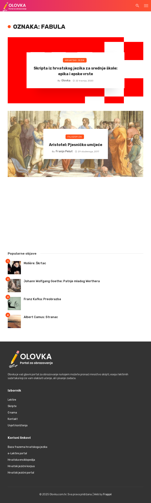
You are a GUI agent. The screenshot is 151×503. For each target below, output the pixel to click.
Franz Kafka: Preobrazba (42, 299)
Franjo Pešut (64, 151)
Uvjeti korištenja (17, 425)
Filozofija (75, 136)
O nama (12, 412)
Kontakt (13, 419)
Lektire (12, 399)
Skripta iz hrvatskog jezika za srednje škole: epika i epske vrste (75, 71)
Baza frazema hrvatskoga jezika (27, 447)
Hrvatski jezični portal (21, 472)
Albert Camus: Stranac (41, 317)
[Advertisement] (75, 214)
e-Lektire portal (17, 453)
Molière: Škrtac (35, 263)
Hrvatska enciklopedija (21, 459)
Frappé (107, 494)
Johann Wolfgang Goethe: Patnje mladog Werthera (62, 281)
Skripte (12, 406)
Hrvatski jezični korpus (21, 466)
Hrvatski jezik (75, 60)
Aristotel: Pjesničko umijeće (75, 144)
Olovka (65, 80)
